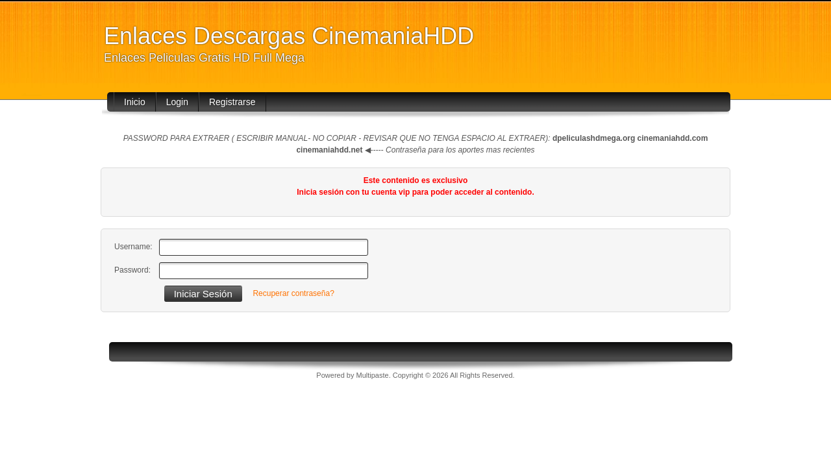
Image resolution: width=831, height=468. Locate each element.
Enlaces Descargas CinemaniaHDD (289, 36)
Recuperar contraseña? (293, 293)
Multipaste (372, 375)
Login (177, 102)
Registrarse (232, 102)
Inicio (134, 102)
